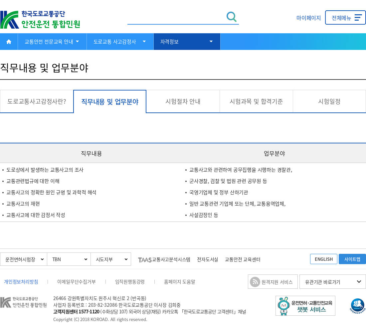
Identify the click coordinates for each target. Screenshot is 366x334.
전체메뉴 (341, 18)
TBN (56, 259)
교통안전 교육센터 (242, 259)
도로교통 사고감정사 (114, 41)
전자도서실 (207, 259)
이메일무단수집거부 (76, 281)
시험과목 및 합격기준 (256, 101)
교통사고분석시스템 (164, 259)
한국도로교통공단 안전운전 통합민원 (45, 20)
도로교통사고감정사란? (36, 101)
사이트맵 (352, 259)
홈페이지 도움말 (179, 281)
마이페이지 (308, 18)
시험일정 (329, 101)
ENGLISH (324, 259)
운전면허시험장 (20, 259)
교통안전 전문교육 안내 (49, 41)
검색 (232, 17)
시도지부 (104, 259)
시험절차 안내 (183, 101)
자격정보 (169, 41)
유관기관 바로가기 (322, 281)
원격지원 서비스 (277, 281)
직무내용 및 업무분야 (109, 101)
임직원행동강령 (130, 281)
